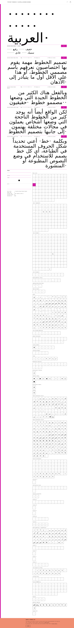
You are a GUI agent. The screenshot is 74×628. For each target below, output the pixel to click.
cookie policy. (46, 622)
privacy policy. (54, 623)
